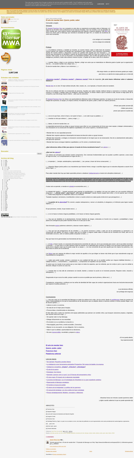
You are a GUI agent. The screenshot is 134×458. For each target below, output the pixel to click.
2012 (4, 203)
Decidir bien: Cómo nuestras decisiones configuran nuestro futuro (22, 120)
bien (62, 433)
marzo (5, 187)
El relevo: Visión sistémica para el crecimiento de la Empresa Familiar (23, 86)
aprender (56, 433)
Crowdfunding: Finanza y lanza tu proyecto (12, 177)
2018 (4, 195)
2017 (4, 196)
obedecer (97, 433)
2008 (4, 208)
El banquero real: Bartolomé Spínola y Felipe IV (12, 178)
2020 (4, 192)
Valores (109, 433)
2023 (4, 164)
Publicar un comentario (51, 448)
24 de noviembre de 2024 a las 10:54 (58, 446)
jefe (81, 433)
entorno (64, 433)
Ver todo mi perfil (13, 21)
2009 (4, 207)
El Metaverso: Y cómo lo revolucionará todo (12, 170)
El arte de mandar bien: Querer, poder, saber (12, 172)
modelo (93, 433)
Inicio (90, 451)
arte (60, 433)
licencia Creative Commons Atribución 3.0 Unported (25, 217)
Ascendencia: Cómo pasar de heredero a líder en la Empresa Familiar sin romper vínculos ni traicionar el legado (24, 114)
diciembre (6, 167)
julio (5, 182)
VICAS (113, 433)
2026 (4, 160)
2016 (4, 197)
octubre (5, 169)
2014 (4, 200)
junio (5, 183)
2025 (4, 161)
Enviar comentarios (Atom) (59, 454)
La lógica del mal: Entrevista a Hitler (16, 93)
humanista (78, 433)
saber (107, 433)
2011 (4, 204)
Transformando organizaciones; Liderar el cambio (19, 133)
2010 (4, 206)
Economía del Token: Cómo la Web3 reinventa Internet (14, 174)
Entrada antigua (129, 451)
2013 (4, 201)
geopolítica (73, 433)
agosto (5, 180)
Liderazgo (86, 433)
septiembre (6, 179)
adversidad (52, 433)
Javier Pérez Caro (55, 439)
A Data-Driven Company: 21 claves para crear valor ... (14, 175)
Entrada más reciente (51, 451)
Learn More (100, 4)
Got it (107, 4)
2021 (4, 191)
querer (104, 433)
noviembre (6, 168)
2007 (4, 210)
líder (83, 433)
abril (5, 185)
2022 (4, 165)
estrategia (69, 433)
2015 (4, 199)
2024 (4, 163)
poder (101, 433)
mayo (5, 184)
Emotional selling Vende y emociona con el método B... (14, 173)
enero (5, 189)
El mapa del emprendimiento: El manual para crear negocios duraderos (24, 140)
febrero (5, 188)
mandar (90, 433)
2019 (4, 193)
